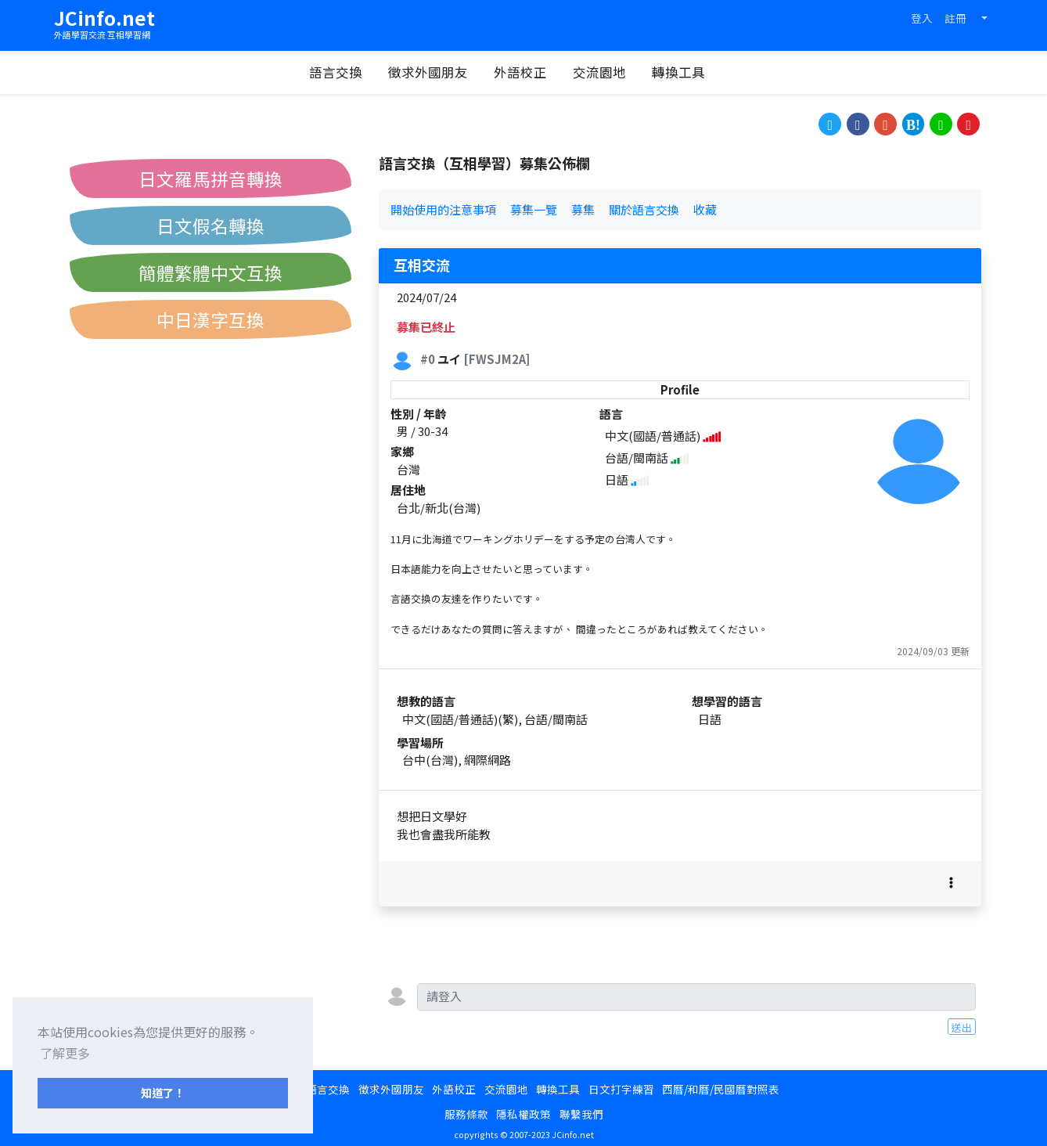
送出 (962, 1027)
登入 (922, 18)
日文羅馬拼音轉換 (210, 178)
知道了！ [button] (163, 1092)
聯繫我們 (581, 1114)
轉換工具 (694, 72)
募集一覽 (533, 209)
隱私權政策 (523, 1114)
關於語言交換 (644, 209)
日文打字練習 (621, 1089)
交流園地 (615, 72)
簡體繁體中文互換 (210, 272)
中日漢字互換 (210, 319)
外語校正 (536, 72)
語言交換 (351, 72)
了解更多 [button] (65, 1052)
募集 (583, 209)
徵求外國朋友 (444, 72)
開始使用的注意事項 (443, 209)
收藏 (705, 209)
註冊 (955, 18)
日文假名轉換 (210, 225)
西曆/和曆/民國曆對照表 (720, 1089)
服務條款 (466, 1114)
